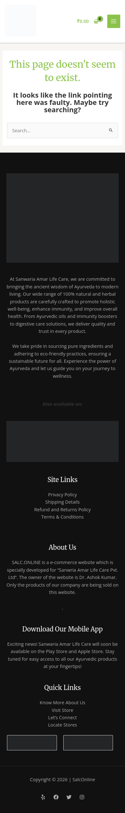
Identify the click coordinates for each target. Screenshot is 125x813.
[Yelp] (43, 797)
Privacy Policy (62, 494)
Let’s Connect (62, 717)
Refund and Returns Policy (62, 509)
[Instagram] (81, 797)
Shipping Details (62, 502)
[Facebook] (56, 797)
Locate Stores (62, 724)
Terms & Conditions (62, 516)
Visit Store (62, 710)
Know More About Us (62, 702)
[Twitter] (69, 797)
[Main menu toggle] (114, 21)
